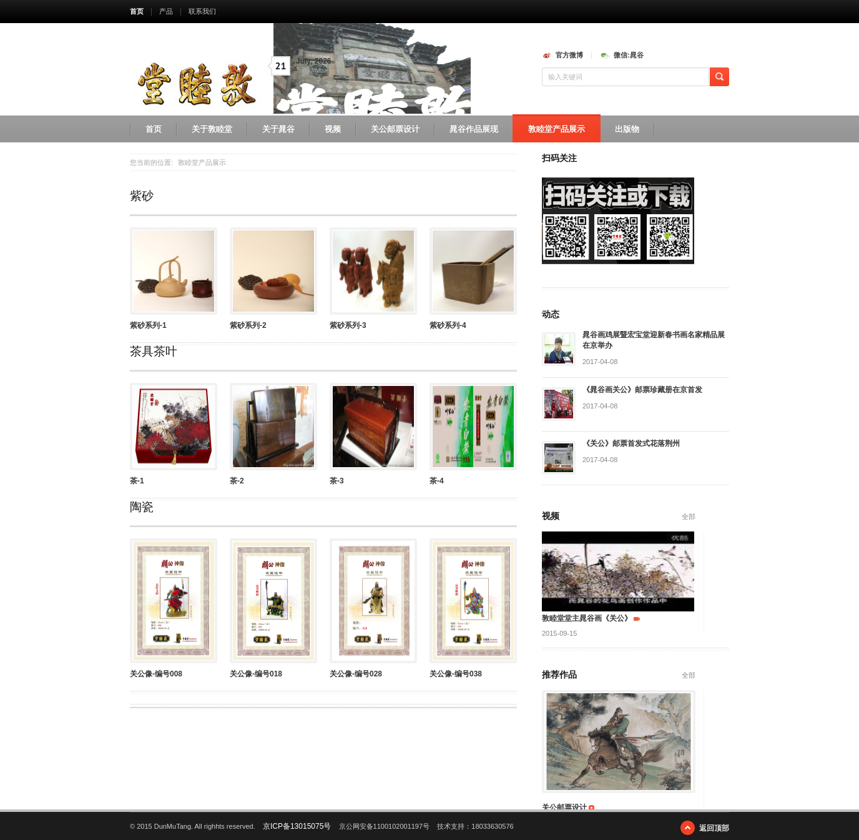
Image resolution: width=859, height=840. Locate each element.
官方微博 (569, 55)
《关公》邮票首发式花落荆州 (631, 443)
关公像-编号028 (356, 674)
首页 (137, 11)
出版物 (627, 129)
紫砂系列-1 (148, 325)
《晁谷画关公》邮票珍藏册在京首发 (642, 389)
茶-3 (337, 481)
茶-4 (437, 481)
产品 (166, 11)
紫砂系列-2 (248, 325)
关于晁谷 (278, 129)
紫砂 (142, 195)
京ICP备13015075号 (297, 826)
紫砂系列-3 (348, 325)
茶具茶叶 (153, 351)
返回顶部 (714, 828)
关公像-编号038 (456, 674)
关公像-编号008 (156, 674)
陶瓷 (142, 506)
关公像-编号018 (256, 674)
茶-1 (137, 481)
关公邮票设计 (395, 129)
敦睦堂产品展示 (556, 129)
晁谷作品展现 (473, 129)
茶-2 (237, 481)
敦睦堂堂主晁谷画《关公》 (587, 618)
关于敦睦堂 (212, 129)
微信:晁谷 (629, 55)
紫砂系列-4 (448, 325)
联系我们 (202, 11)
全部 (688, 516)
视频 (333, 129)
